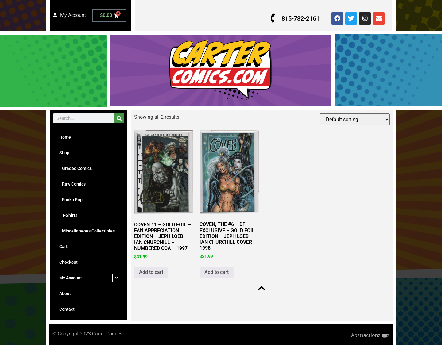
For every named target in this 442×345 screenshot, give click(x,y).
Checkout (68, 262)
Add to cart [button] (151, 272)
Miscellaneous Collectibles (87, 230)
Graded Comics (75, 168)
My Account (70, 277)
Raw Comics (72, 184)
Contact (67, 309)
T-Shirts (68, 215)
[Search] (119, 118)
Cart (63, 246)
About (65, 293)
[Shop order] (354, 119)
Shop (64, 152)
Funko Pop (71, 199)
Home (65, 137)
